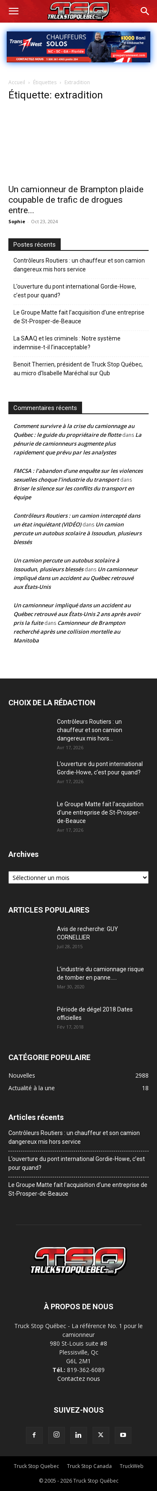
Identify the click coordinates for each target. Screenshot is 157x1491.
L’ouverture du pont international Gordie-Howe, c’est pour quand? (74, 291)
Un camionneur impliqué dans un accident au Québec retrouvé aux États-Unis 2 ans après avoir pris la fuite (77, 614)
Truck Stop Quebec (36, 1466)
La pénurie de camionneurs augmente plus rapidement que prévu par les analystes (77, 443)
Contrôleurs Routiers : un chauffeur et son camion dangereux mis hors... (89, 730)
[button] (13, 11)
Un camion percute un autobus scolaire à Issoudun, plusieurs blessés (77, 533)
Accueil (16, 82)
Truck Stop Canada (89, 1466)
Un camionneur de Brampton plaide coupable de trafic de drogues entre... (76, 199)
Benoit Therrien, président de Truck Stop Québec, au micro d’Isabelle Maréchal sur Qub (78, 369)
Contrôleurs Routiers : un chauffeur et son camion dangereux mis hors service (79, 265)
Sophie (16, 221)
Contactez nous (78, 1379)
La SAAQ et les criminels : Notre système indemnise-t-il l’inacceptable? (67, 343)
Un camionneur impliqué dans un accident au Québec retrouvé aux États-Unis (75, 578)
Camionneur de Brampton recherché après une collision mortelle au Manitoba (69, 631)
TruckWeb (132, 1466)
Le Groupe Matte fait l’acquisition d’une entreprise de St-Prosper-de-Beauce (78, 317)
